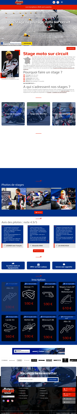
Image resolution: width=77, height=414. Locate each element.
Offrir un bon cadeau (38, 265)
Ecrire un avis (38, 250)
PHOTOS (38, 212)
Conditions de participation (59, 92)
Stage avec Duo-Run (38, 114)
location (49, 92)
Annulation (23, 390)
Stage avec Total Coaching (64, 114)
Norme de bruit (24, 395)
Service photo (44, 398)
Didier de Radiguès (10, 77)
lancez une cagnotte (64, 265)
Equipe (43, 395)
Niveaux (43, 388)
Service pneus (23, 398)
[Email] (33, 379)
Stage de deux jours (13, 114)
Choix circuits (44, 393)
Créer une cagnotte (67, 394)
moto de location (65, 91)
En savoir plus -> (29, 83)
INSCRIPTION (71, 48)
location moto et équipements (13, 265)
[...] (5, 241)
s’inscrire (53, 379)
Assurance (43, 390)
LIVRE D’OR (67, 399)
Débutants (22, 393)
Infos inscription (24, 388)
